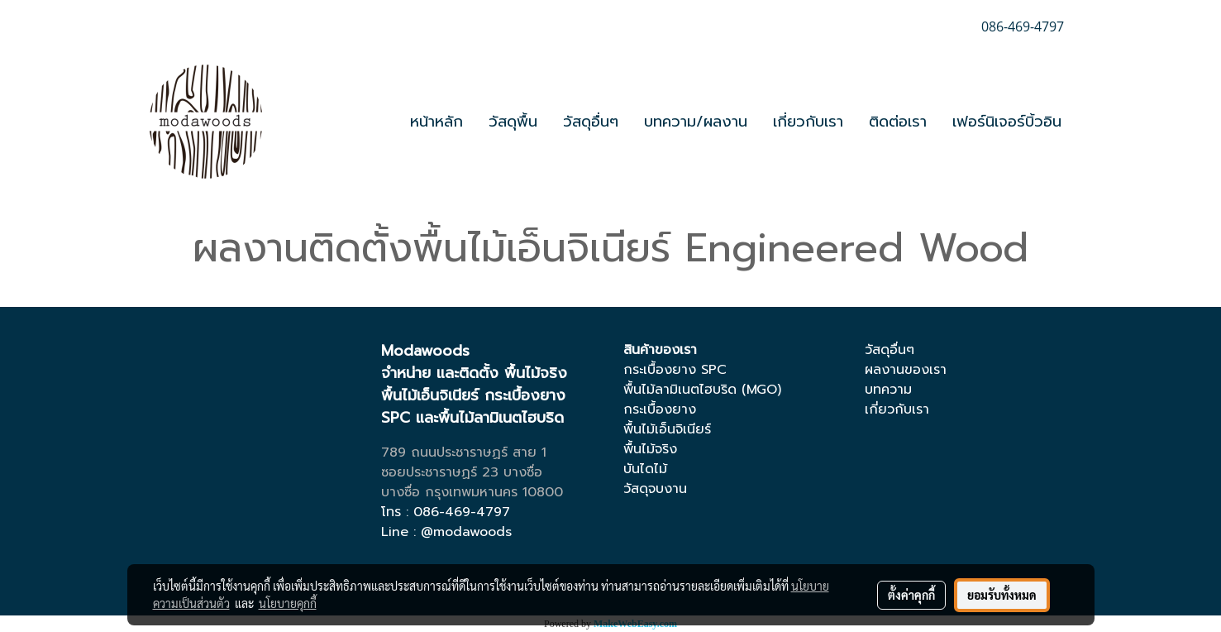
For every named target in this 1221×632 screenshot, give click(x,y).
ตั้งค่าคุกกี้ (911, 594)
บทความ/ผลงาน (695, 121)
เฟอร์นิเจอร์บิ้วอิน (1006, 121)
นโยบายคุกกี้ (288, 603)
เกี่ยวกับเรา (808, 121)
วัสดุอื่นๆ (590, 121)
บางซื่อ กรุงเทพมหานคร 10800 (472, 492)
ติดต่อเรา (898, 121)
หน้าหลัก (436, 121)
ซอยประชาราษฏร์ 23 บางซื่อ (461, 472)
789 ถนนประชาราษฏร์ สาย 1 (463, 452)
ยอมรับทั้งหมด (1002, 594)
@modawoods (466, 532)
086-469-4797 (461, 512)
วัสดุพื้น (513, 121)
